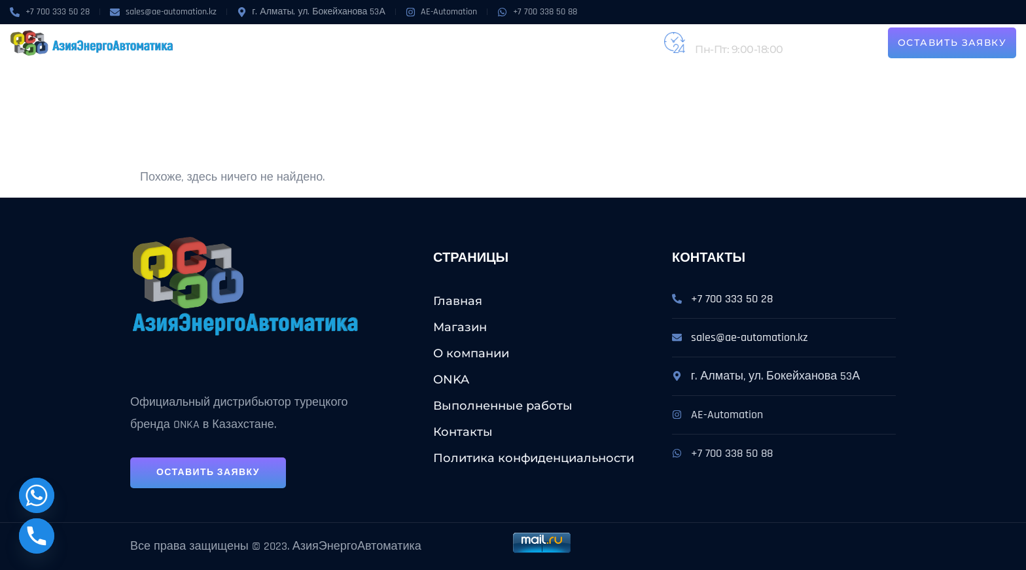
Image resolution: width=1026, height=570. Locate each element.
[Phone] (36, 536)
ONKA (354, 42)
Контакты (600, 42)
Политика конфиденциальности (533, 458)
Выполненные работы (502, 42)
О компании (300, 42)
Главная (457, 301)
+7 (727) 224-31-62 (738, 35)
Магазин (233, 42)
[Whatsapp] (36, 495)
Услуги (404, 42)
